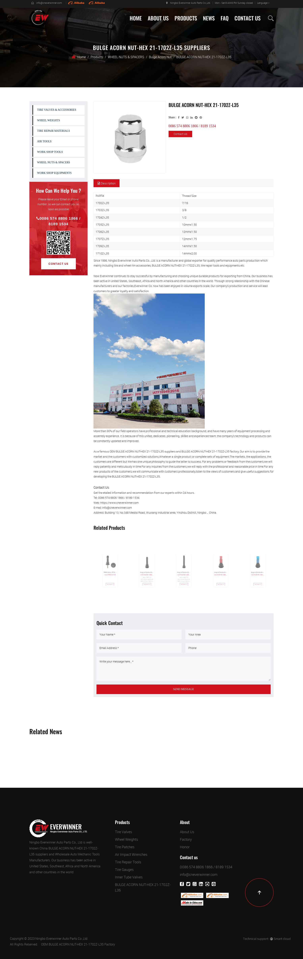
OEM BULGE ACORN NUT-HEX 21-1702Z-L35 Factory (78, 944)
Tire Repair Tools (128, 862)
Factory (186, 839)
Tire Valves (123, 831)
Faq (225, 18)
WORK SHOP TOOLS (50, 151)
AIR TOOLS (44, 141)
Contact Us (247, 18)
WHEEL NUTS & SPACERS (126, 57)
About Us (158, 18)
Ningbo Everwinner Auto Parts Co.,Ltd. (188, 2)
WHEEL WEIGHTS (48, 120)
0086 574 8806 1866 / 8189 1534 (58, 221)
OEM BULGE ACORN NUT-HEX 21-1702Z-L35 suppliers (143, 451)
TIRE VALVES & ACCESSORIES (56, 109)
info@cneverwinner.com (46, 2)
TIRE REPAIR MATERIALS (53, 130)
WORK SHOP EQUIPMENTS (54, 172)
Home (136, 18)
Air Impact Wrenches (131, 854)
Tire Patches (124, 846)
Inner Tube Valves (129, 877)
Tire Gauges (124, 869)
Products (186, 18)
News (209, 18)
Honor (185, 846)
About (185, 822)
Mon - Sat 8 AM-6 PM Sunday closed (234, 2)
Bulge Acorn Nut (160, 57)
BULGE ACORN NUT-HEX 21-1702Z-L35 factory (210, 451)
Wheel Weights (126, 839)
